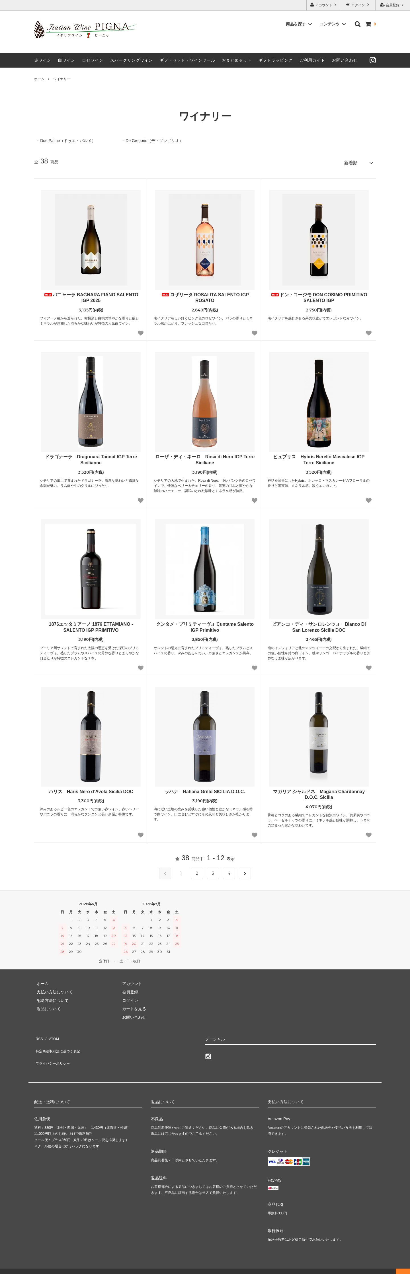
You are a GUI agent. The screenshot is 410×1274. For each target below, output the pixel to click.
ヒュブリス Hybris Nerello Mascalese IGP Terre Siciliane (318, 457)
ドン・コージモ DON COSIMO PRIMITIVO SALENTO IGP (318, 295)
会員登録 (392, 4)
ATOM (51, 1035)
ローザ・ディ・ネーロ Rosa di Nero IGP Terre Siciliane (205, 457)
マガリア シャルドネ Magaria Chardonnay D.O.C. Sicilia (321, 792)
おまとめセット (237, 60)
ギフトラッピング (276, 60)
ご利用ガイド (312, 60)
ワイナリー (61, 79)
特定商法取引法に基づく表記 (60, 1043)
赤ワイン (42, 60)
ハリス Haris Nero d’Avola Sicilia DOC (91, 789)
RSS (38, 1035)
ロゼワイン (92, 60)
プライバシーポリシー (54, 1051)
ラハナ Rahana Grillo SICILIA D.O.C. (205, 789)
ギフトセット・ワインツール (187, 60)
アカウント (324, 4)
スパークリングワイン (131, 60)
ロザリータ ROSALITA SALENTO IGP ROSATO (205, 295)
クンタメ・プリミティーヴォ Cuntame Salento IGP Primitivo (205, 624)
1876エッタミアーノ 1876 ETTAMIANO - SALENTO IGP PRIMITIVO (91, 624)
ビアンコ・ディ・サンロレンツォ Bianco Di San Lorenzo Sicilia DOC (319, 624)
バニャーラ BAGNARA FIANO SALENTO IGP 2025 (91, 295)
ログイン (358, 4)
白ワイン (66, 60)
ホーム (39, 79)
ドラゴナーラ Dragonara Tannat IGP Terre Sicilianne (91, 457)
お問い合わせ (345, 60)
